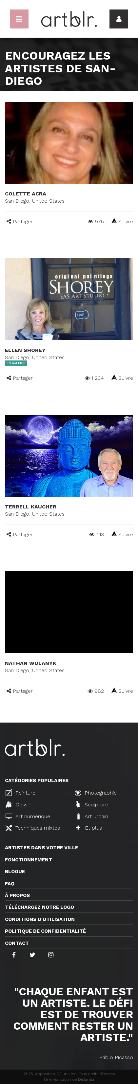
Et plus (89, 828)
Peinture (20, 792)
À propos (17, 895)
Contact (17, 943)
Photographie (96, 792)
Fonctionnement (28, 860)
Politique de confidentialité (45, 931)
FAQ (9, 884)
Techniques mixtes (33, 828)
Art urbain (92, 816)
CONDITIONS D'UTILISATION (40, 919)
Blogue (15, 871)
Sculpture (92, 804)
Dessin (18, 804)
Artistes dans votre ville (41, 848)
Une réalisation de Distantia (69, 1079)
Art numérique (28, 816)
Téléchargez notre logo (39, 907)
